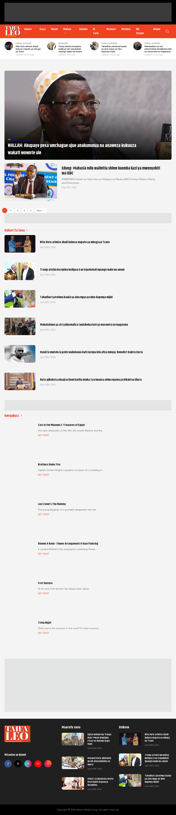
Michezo (126, 29)
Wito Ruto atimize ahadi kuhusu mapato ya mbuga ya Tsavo (157, 737)
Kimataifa (63, 43)
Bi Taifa (96, 31)
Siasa (43, 29)
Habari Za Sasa (16, 230)
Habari (28, 31)
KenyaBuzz (13, 416)
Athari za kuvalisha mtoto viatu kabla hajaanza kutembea (100, 781)
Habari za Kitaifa (109, 43)
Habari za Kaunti (23, 43)
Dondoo (83, 29)
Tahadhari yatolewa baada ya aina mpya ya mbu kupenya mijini (158, 778)
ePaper (157, 29)
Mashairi (111, 29)
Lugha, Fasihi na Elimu (22, 140)
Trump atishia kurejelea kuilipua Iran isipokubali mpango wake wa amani (157, 758)
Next (41, 210)
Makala (67, 31)
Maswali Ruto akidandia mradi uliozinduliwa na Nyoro (99, 761)
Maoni (54, 29)
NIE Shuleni (140, 31)
